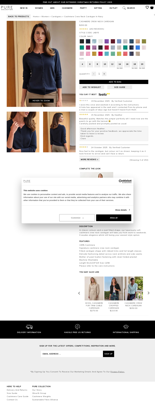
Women (39, 8)
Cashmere (67, 8)
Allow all (113, 218)
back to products (18, 16)
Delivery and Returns (17, 390)
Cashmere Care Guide (18, 396)
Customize (77, 218)
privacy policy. (118, 372)
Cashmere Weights (41, 396)
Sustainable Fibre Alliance (45, 400)
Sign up (108, 354)
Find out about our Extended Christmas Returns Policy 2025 (77, 2)
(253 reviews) (91, 29)
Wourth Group (39, 393)
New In (24, 8)
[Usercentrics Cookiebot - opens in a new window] (121, 181)
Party (83, 8)
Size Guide (12, 393)
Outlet (114, 8)
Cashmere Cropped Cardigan (113, 305)
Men (52, 8)
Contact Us (12, 400)
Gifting (98, 8)
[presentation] (77, 364)
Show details (121, 210)
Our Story (37, 390)
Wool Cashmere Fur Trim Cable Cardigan (94, 305)
